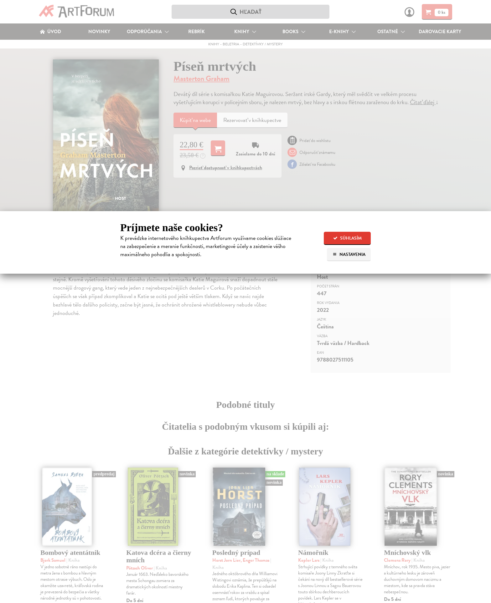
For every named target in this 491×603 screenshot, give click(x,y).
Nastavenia (349, 254)
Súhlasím (347, 238)
